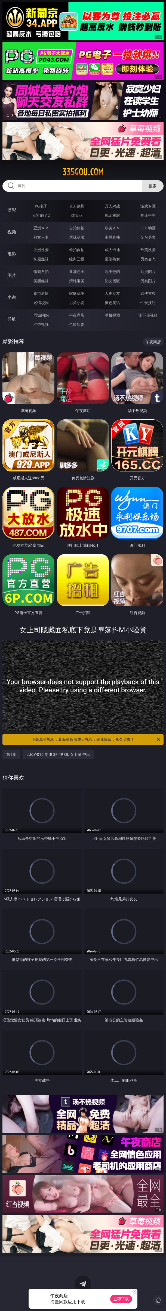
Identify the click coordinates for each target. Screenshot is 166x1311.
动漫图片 (148, 271)
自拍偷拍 (76, 227)
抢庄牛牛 (148, 215)
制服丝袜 (41, 258)
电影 (11, 254)
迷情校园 (41, 302)
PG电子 (41, 206)
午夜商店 (76, 315)
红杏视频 (41, 324)
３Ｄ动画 (148, 227)
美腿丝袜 (41, 280)
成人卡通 (112, 249)
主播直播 (112, 237)
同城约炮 (41, 315)
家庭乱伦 (76, 293)
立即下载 (121, 1298)
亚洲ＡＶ (41, 227)
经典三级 (76, 258)
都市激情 (41, 293)
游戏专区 (148, 206)
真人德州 (76, 206)
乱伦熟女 (112, 258)
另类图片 (148, 280)
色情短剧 (76, 324)
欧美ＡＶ (112, 227)
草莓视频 (112, 315)
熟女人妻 (41, 237)
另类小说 (76, 302)
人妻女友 (112, 293)
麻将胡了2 (41, 215)
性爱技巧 (148, 302)
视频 (11, 232)
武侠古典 (148, 293)
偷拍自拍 (76, 249)
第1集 (11, 754)
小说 (11, 297)
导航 (11, 319)
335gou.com (82, 172)
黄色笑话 (112, 302)
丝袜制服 (76, 237)
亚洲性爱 (41, 249)
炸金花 (76, 215)
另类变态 (148, 258)
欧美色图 (112, 271)
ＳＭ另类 (148, 237)
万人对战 (112, 206)
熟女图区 (112, 280)
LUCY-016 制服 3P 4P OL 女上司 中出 (58, 754)
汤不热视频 (148, 315)
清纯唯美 (76, 280)
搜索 (152, 185)
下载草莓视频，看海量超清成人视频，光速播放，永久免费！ (96, 739)
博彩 (11, 210)
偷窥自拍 (41, 271)
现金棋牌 (112, 215)
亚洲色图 (76, 271)
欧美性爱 (148, 249)
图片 (11, 275)
